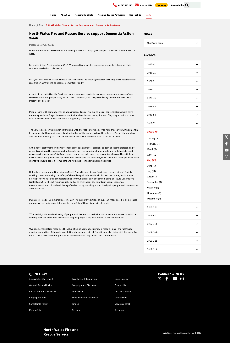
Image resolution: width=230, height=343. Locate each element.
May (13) (151, 160)
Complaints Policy (38, 303)
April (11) (152, 154)
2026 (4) (151, 64)
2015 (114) (152, 223)
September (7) (154, 182)
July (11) (151, 171)
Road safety (35, 310)
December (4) (154, 198)
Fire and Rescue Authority (85, 297)
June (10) (152, 165)
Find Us (75, 303)
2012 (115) (152, 249)
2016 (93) (151, 215)
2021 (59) (151, 106)
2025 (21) (151, 72)
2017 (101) (152, 206)
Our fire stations (123, 291)
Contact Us (120, 285)
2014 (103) (152, 232)
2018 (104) (152, 131)
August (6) (152, 176)
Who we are (77, 291)
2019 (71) (151, 123)
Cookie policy (121, 278)
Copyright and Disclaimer (84, 285)
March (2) (152, 149)
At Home (76, 310)
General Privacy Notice (40, 285)
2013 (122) (152, 240)
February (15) (153, 143)
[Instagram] (183, 278)
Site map (119, 310)
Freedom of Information (84, 278)
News (41, 25)
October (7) (153, 187)
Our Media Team (155, 42)
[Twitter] (160, 278)
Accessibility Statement (41, 278)
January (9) (152, 138)
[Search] (186, 5)
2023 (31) (151, 89)
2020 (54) (151, 114)
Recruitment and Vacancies (42, 291)
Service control (122, 303)
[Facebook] (168, 278)
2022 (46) (151, 97)
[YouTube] (175, 278)
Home (32, 25)
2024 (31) (151, 81)
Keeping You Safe (37, 297)
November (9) (154, 193)
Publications (121, 297)
